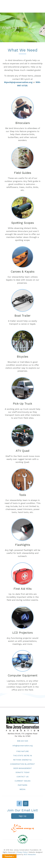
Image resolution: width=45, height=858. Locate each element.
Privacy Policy (22, 852)
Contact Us (22, 777)
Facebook (19, 803)
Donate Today (23, 772)
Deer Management (22, 768)
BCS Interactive (30, 854)
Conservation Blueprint (22, 764)
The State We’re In (22, 755)
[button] (22, 816)
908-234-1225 (22, 741)
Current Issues (22, 781)
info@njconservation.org (23, 746)
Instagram (25, 803)
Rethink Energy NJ (22, 760)
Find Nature (22, 751)
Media (22, 789)
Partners (22, 785)
